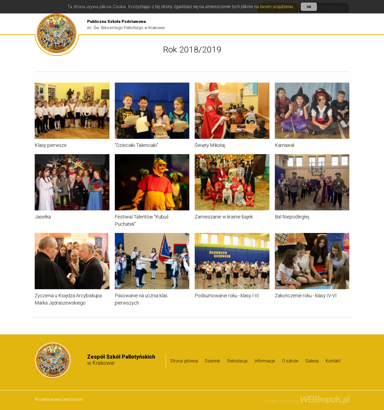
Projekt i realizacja (306, 401)
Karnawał (284, 146)
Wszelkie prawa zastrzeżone (59, 399)
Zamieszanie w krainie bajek (224, 217)
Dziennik (235, 23)
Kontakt (333, 360)
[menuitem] (208, 24)
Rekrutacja (260, 23)
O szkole (314, 23)
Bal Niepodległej (292, 217)
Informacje (286, 23)
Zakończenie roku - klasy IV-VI (306, 296)
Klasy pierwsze (51, 146)
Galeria (337, 23)
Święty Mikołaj (210, 146)
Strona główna (208, 23)
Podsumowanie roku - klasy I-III (227, 296)
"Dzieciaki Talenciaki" (136, 146)
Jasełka (43, 217)
